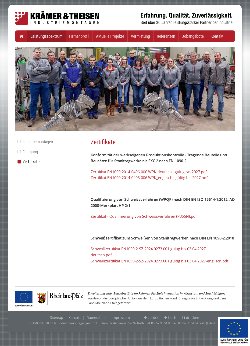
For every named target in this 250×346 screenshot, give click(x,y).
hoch (172, 317)
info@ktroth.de (210, 323)
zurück (153, 317)
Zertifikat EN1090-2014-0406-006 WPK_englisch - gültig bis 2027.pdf (149, 177)
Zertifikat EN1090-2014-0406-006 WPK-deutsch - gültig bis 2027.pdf (149, 171)
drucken (192, 317)
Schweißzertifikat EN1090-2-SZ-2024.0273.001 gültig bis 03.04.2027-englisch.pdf (159, 261)
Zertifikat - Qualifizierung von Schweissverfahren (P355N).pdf (144, 216)
